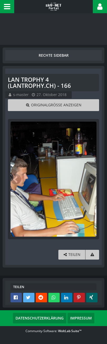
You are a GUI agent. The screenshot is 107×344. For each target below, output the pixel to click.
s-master (21, 94)
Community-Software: (53, 331)
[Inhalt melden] (92, 255)
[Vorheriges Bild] (16, 179)
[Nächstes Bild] (91, 179)
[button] (7, 6)
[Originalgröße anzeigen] (53, 105)
